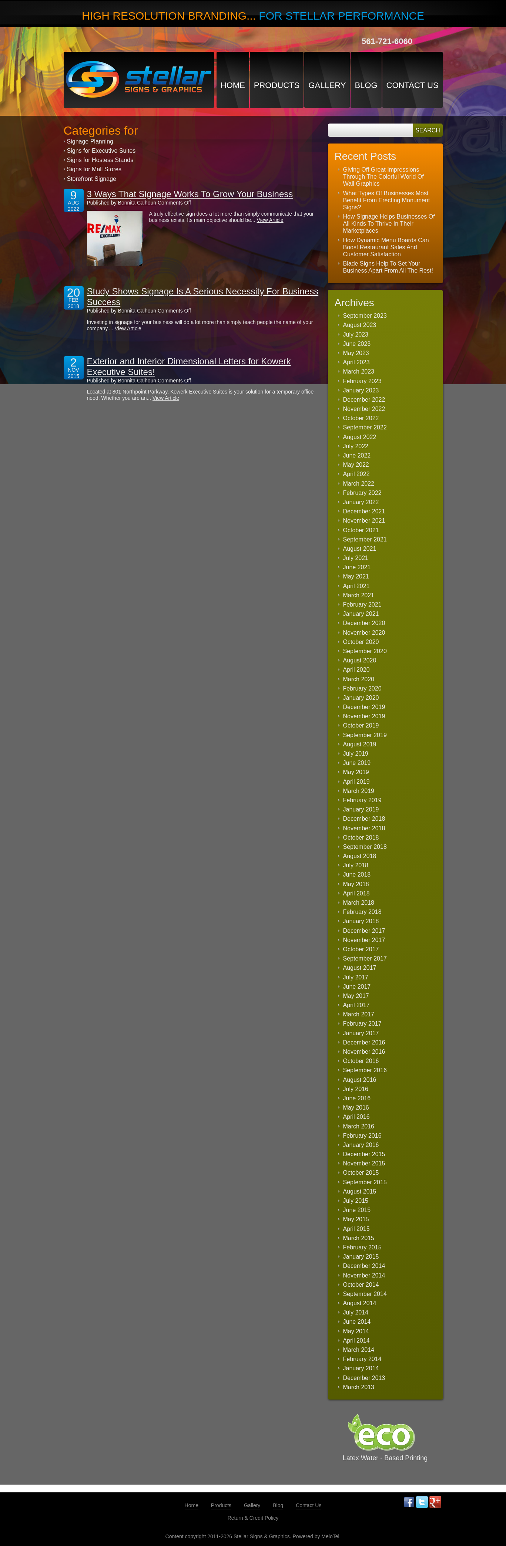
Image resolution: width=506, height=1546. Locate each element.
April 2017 (356, 1005)
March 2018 (359, 902)
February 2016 (362, 1136)
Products (276, 85)
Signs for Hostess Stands (100, 160)
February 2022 (362, 493)
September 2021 (365, 539)
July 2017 (356, 977)
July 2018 (356, 865)
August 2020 (359, 660)
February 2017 (362, 1023)
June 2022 (357, 455)
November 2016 (364, 1052)
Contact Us (412, 85)
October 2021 (361, 530)
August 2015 (359, 1191)
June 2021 (357, 567)
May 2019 (356, 772)
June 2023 (357, 344)
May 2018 (356, 884)
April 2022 (356, 474)
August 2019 (359, 744)
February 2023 (362, 381)
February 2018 (362, 912)
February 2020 (362, 688)
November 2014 (364, 1275)
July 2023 (356, 334)
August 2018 (359, 856)
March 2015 (359, 1238)
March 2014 (359, 1350)
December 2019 (364, 707)
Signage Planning (90, 141)
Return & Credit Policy (253, 1518)
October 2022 (361, 418)
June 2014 (357, 1322)
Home (233, 85)
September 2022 (365, 427)
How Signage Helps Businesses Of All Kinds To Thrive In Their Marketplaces (389, 223)
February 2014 (362, 1359)
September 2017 (365, 958)
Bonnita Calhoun (137, 203)
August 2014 (359, 1303)
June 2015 (357, 1210)
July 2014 (356, 1312)
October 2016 (361, 1061)
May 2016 (356, 1107)
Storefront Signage (91, 179)
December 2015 (364, 1154)
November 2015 (364, 1163)
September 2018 (365, 847)
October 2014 (361, 1285)
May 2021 (356, 576)
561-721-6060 (387, 41)
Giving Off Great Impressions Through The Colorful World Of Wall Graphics (383, 176)
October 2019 (361, 725)
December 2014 (364, 1266)
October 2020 (361, 642)
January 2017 (361, 1033)
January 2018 (361, 921)
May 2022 (356, 465)
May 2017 (356, 996)
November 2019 (364, 716)
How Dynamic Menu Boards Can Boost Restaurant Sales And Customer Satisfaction (386, 247)
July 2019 (356, 753)
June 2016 (357, 1098)
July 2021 (356, 558)
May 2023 (356, 353)
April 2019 (356, 782)
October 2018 (361, 837)
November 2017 (364, 940)
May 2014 (356, 1331)
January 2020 (361, 698)
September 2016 (365, 1070)
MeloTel (330, 1536)
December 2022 (364, 399)
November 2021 (364, 520)
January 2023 (361, 390)
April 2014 (356, 1340)
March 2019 (359, 791)
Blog (366, 85)
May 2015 (356, 1219)
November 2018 (364, 828)
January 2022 (361, 502)
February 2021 (362, 604)
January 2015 (361, 1256)
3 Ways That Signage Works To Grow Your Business (190, 194)
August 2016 (359, 1080)
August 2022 (359, 437)
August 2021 (359, 549)
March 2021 (359, 595)
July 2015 (356, 1201)
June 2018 (357, 874)
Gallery (327, 85)
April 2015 (356, 1229)
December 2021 (364, 511)
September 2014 (365, 1294)
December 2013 (364, 1378)
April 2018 (356, 893)
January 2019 (361, 809)
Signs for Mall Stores (94, 169)
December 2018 (364, 819)
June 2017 (357, 986)
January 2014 (361, 1368)
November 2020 (364, 632)
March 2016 (359, 1126)
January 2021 (361, 614)
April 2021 (356, 586)
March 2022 (359, 483)
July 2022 (356, 446)
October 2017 (361, 949)
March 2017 (359, 1014)
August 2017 (359, 968)
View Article (270, 220)
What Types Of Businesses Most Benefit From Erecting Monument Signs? (386, 200)
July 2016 (356, 1089)
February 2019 (362, 800)
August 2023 (359, 325)
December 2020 (364, 623)
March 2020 (359, 679)
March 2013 (359, 1387)
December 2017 (364, 931)
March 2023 (359, 371)
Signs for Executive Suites (101, 151)
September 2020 (365, 651)
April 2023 (356, 362)
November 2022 (364, 409)
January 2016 (361, 1145)
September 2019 (365, 735)
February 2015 (362, 1247)
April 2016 (356, 1117)
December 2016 (364, 1042)
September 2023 (365, 316)
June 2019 (357, 763)
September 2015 (365, 1182)
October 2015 (361, 1172)
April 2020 (356, 669)
